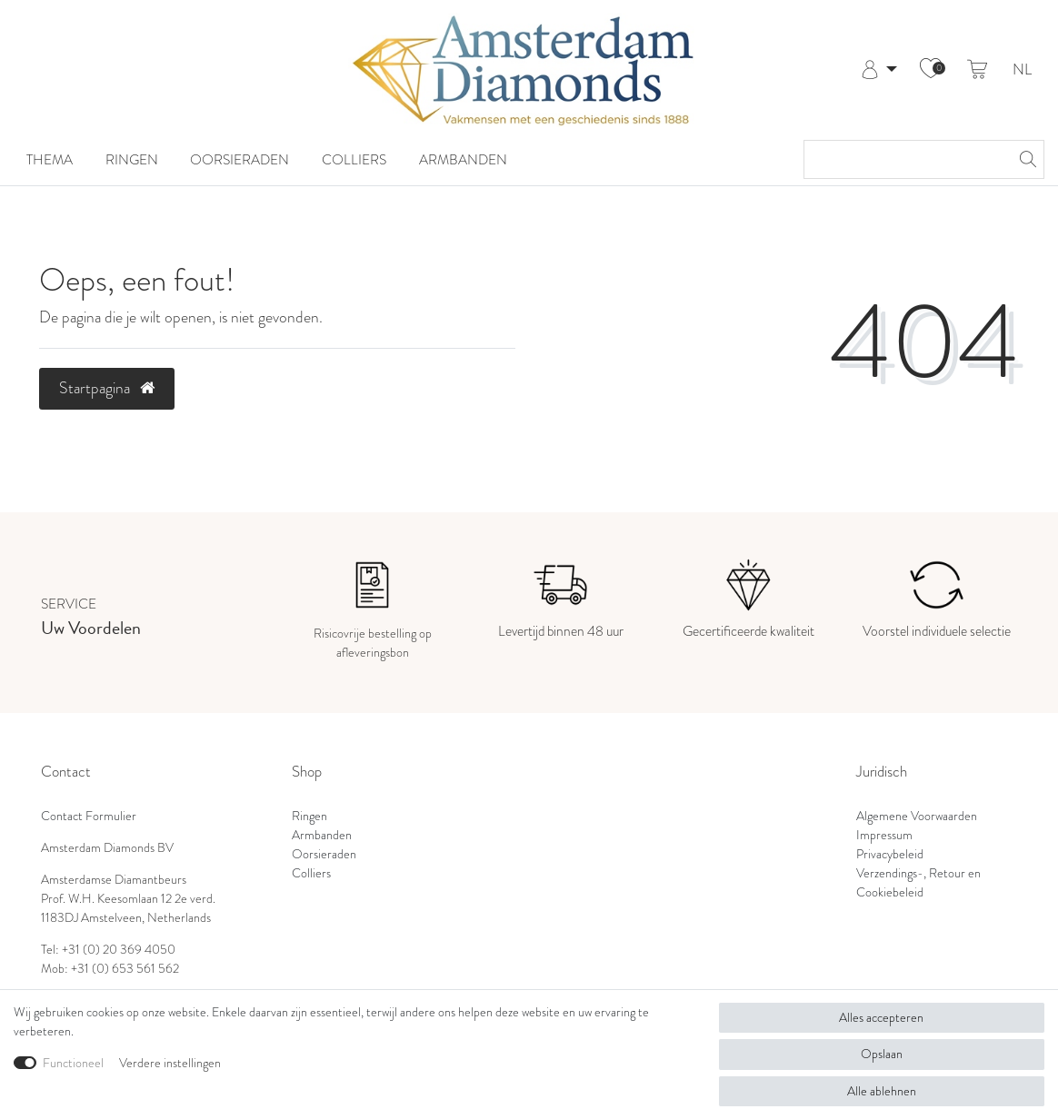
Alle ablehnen (881, 1091)
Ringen (131, 160)
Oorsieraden (239, 160)
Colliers (354, 160)
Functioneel (73, 1063)
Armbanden (463, 160)
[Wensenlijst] (930, 70)
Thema (49, 160)
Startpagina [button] (107, 388)
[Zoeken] (1025, 159)
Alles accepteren (881, 1017)
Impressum (884, 835)
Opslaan (882, 1054)
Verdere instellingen (170, 1063)
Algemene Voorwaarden (916, 816)
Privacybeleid (889, 854)
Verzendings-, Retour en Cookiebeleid (918, 882)
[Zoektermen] (905, 159)
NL (1022, 70)
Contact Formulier (88, 816)
